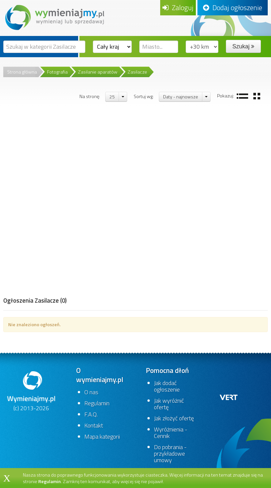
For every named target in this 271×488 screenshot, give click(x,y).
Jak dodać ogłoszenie (167, 386)
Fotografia (57, 72)
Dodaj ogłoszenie (232, 7)
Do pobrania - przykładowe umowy (170, 453)
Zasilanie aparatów (97, 72)
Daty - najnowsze (180, 96)
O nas (91, 392)
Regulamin (97, 403)
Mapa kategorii (102, 436)
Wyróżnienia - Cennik (170, 432)
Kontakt (93, 425)
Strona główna (22, 72)
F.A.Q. (91, 414)
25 (112, 96)
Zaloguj (178, 7)
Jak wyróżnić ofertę (169, 404)
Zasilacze (137, 72)
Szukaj (243, 46)
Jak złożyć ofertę (174, 418)
